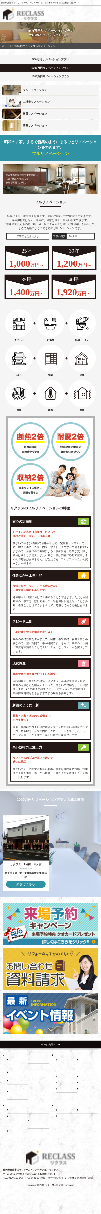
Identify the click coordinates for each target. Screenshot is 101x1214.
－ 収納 (13, 1072)
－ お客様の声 (16, 1131)
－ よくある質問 (67, 1116)
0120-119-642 (15, 1177)
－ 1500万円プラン (17, 1094)
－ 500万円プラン (18, 1081)
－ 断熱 (33, 1066)
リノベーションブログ (67, 1128)
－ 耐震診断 (64, 1089)
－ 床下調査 (64, 1077)
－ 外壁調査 (64, 1083)
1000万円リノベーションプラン (51, 67)
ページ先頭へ (50, 1044)
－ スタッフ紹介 (87, 1110)
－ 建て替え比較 (17, 1110)
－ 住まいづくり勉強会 (87, 1062)
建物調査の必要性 (65, 1071)
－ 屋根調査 (85, 1083)
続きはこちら (25, 884)
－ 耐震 (33, 1060)
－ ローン (35, 1110)
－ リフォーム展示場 (17, 1062)
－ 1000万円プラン (38, 1083)
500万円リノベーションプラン (50, 59)
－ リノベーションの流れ (67, 1062)
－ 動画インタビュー (38, 1123)
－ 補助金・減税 (17, 1116)
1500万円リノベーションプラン (51, 76)
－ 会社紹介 (64, 1110)
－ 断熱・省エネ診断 (87, 1091)
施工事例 (83, 1116)
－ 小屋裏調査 (86, 1077)
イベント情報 (86, 1122)
